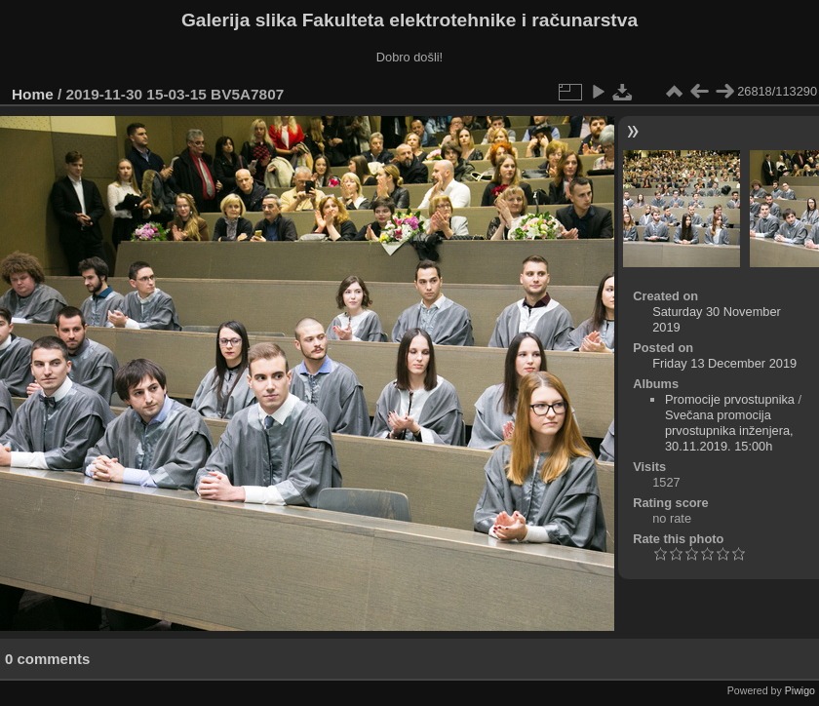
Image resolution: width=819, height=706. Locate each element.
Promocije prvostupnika (730, 399)
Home (33, 94)
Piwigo (800, 690)
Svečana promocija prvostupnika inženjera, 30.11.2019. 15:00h (729, 430)
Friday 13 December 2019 (724, 363)
